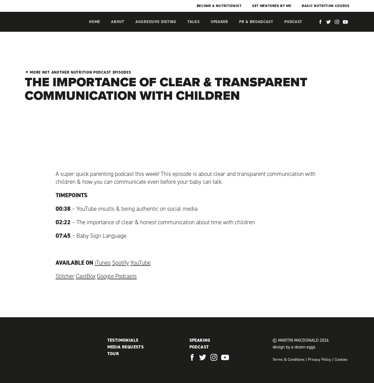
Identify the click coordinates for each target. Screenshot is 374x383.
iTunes (103, 263)
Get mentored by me (271, 5)
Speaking (199, 340)
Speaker (219, 21)
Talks (193, 21)
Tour (113, 354)
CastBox (86, 276)
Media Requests (125, 347)
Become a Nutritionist (219, 5)
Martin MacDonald (54, 27)
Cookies (341, 359)
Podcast (293, 21)
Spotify (120, 263)
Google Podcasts (117, 276)
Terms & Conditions (289, 359)
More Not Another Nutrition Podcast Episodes (78, 72)
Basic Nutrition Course (325, 5)
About (117, 21)
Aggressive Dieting (155, 21)
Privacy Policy (319, 359)
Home (94, 21)
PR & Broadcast (256, 21)
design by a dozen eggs (294, 347)
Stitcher (65, 276)
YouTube (140, 263)
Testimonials (123, 340)
